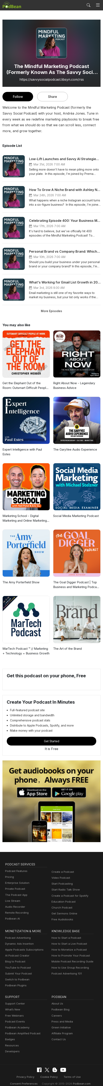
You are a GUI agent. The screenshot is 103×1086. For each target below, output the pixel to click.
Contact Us (58, 1034)
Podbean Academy (16, 1023)
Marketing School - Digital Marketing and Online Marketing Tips (24, 514)
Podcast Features (15, 866)
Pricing (9, 872)
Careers (56, 1010)
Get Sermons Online (64, 909)
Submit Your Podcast (17, 968)
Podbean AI (12, 914)
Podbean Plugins (15, 980)
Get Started (51, 736)
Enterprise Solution (16, 878)
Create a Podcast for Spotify (68, 891)
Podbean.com (79, 1078)
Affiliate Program (61, 1028)
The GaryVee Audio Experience (74, 449)
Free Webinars (14, 1010)
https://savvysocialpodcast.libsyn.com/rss (51, 79)
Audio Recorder (14, 902)
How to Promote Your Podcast (69, 951)
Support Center (14, 999)
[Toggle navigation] (98, 5)
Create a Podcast (62, 867)
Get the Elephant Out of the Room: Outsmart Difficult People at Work (26, 385)
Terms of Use (71, 1072)
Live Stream (12, 896)
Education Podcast (63, 896)
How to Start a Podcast (65, 933)
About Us (57, 999)
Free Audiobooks (62, 914)
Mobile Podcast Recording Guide (71, 957)
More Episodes (51, 311)
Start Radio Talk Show (65, 885)
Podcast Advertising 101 (66, 968)
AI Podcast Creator (16, 951)
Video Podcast (60, 873)
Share (52, 96)
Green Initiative (61, 1023)
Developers (12, 1046)
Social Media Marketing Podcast (75, 511)
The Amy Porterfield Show (20, 577)
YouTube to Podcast (17, 962)
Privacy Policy (27, 1072)
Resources (11, 1040)
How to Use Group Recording (69, 962)
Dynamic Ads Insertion (18, 939)
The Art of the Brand (67, 644)
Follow (17, 96)
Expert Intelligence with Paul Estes (25, 449)
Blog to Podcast (14, 957)
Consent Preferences (25, 1078)
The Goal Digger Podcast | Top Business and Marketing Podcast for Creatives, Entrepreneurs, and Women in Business (76, 580)
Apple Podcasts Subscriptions (23, 944)
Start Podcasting (61, 879)
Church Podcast (61, 903)
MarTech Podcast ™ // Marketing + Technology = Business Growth (26, 646)
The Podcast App (15, 890)
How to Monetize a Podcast (68, 944)
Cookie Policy (49, 1072)
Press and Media (62, 1016)
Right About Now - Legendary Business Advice (73, 385)
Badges (9, 1034)
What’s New (12, 1005)
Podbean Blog (60, 1005)
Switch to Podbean (16, 974)
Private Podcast (14, 884)
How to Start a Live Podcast (68, 939)
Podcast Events (14, 1016)
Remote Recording (16, 908)
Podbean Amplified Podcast (21, 1028)
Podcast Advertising (17, 933)
